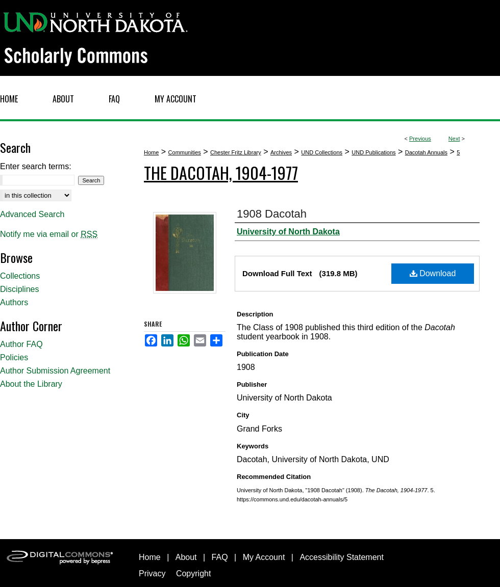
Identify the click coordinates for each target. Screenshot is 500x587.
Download (433, 273)
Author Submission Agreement (55, 370)
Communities (184, 152)
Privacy (152, 573)
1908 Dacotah (272, 213)
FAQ (220, 557)
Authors (14, 302)
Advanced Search (32, 214)
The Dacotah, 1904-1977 (221, 172)
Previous (420, 139)
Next (454, 139)
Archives (281, 152)
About (186, 557)
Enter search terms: (35, 166)
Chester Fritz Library (235, 152)
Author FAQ (21, 344)
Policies (14, 357)
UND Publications (373, 152)
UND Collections (321, 152)
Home (151, 152)
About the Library (31, 384)
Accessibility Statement (341, 557)
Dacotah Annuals (426, 152)
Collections (20, 276)
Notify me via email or (48, 234)
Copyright (193, 573)
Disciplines (19, 289)
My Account (264, 557)
